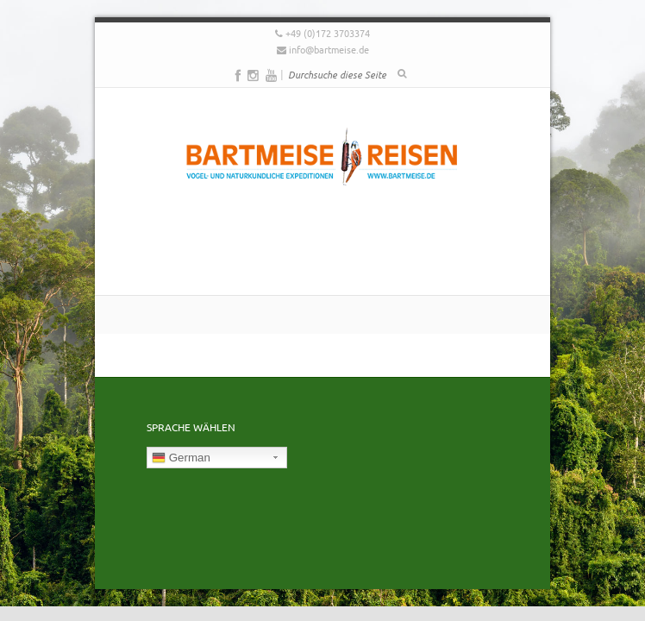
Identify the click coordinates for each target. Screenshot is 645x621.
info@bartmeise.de (329, 49)
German (181, 458)
